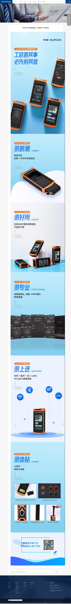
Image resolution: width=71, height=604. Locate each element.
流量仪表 (17, 591)
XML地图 (55, 602)
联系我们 (43, 1)
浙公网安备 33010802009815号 (49, 602)
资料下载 (34, 1)
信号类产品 (17, 588)
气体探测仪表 (17, 592)
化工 (31, 586)
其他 (16, 593)
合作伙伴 (38, 1)
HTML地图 (58, 602)
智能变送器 (17, 586)
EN (62, 1)
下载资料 (25, 586)
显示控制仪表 (17, 587)
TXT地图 (61, 602)
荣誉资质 (9, 587)
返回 (57, 571)
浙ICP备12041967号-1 (25, 602)
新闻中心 (9, 588)
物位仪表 (17, 590)
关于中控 (25, 1)
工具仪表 (17, 589)
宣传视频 (9, 586)
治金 (31, 587)
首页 (21, 1)
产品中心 (29, 1)
